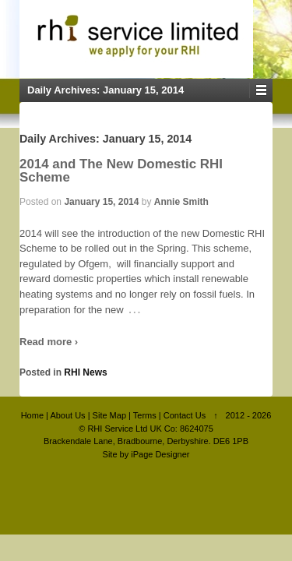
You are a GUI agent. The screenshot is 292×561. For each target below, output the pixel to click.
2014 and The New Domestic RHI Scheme (121, 171)
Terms (145, 415)
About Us (67, 415)
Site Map (109, 415)
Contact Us (185, 415)
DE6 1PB (230, 441)
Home (32, 415)
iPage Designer (160, 454)
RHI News (85, 372)
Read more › (48, 342)
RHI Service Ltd (117, 428)
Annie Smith (181, 201)
